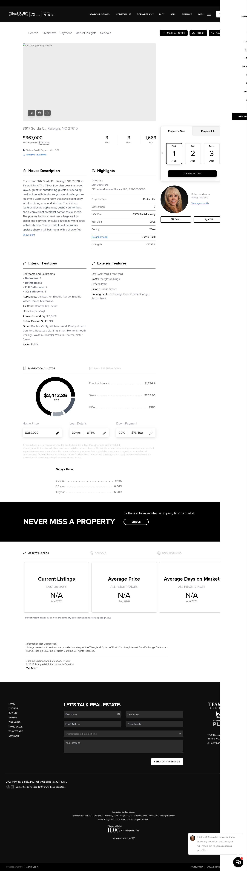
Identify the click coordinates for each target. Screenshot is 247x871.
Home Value (123, 14)
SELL (173, 14)
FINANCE (187, 14)
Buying (13, 713)
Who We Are (16, 731)
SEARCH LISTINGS (99, 14)
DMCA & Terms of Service (218, 867)
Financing (14, 722)
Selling (13, 717)
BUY (161, 14)
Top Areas (145, 14)
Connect (14, 736)
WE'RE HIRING (227, 14)
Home (12, 703)
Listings (13, 708)
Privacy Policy (197, 867)
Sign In (234, 3)
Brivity (19, 867)
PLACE (63, 782)
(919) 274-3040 (215, 743)
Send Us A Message (167, 761)
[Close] (240, 836)
